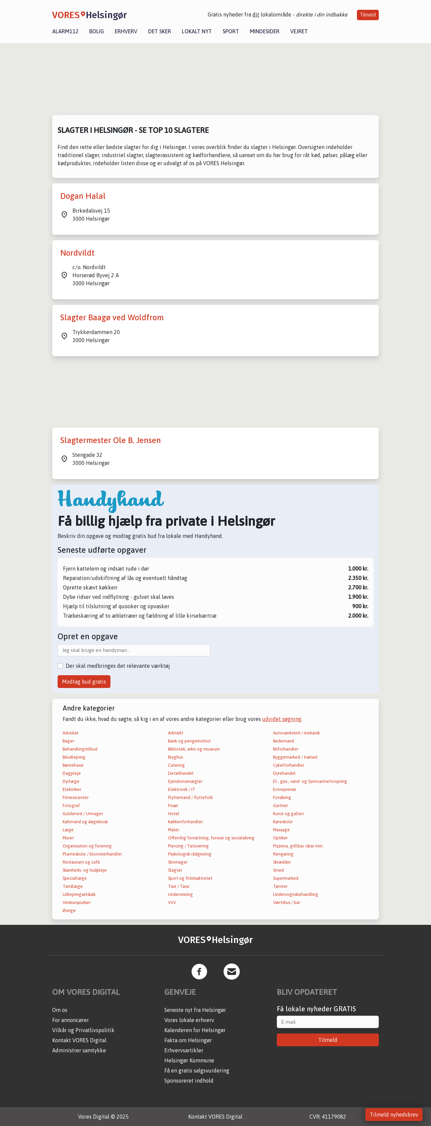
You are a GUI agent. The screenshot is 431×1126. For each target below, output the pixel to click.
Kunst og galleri (288, 813)
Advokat (70, 732)
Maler (173, 829)
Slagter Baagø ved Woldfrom (112, 317)
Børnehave (73, 765)
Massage (281, 829)
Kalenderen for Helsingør (195, 1030)
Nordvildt (77, 252)
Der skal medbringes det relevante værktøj (118, 666)
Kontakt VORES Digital (79, 1040)
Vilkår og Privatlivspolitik (83, 1030)
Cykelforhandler (288, 765)
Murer (68, 837)
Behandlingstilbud (80, 749)
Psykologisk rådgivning (189, 854)
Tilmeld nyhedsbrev (394, 1115)
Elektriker (72, 789)
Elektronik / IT (181, 789)
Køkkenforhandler (185, 821)
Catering (176, 765)
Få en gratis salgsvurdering (196, 1070)
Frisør (173, 805)
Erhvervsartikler (183, 1050)
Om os (59, 1010)
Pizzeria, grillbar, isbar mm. (298, 845)
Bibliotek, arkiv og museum (194, 749)
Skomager (178, 862)
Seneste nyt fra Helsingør (195, 1010)
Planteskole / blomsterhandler (92, 854)
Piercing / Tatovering (188, 845)
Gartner (280, 805)
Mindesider (264, 31)
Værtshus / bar (286, 902)
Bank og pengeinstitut (189, 740)
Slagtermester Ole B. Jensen (110, 440)
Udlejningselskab (79, 894)
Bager (68, 740)
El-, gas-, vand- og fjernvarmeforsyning (310, 781)
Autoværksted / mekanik (296, 732)
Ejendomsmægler (185, 781)
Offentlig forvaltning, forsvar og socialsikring (211, 837)
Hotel (173, 813)
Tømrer (280, 886)
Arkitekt (175, 732)
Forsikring (282, 797)
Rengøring (283, 854)
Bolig (96, 31)
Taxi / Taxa (178, 886)
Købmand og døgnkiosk (85, 821)
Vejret (299, 31)
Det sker (159, 31)
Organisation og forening (87, 845)
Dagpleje (72, 773)
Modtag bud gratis (84, 682)
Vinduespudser (77, 902)
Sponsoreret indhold (188, 1081)
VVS (171, 902)
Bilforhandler (285, 749)
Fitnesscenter (76, 797)
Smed (278, 870)
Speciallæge (75, 878)
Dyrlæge (71, 781)
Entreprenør (284, 789)
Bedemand (283, 740)
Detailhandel (181, 773)
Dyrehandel (284, 773)
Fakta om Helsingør (188, 1040)
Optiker (280, 837)
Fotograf (71, 805)
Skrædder (282, 862)
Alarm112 (65, 31)
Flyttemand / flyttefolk (190, 797)
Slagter (175, 870)
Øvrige (69, 910)
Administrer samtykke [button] (79, 1050)
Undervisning (180, 894)
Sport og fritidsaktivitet (190, 878)
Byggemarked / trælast (295, 757)
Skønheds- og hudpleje (85, 870)
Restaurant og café (81, 862)
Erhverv (126, 31)
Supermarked (285, 878)
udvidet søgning (281, 719)
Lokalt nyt (197, 31)
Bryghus (175, 757)
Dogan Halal (83, 196)
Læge (68, 829)
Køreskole (283, 821)
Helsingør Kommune (189, 1060)
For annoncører (70, 1020)
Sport (231, 31)
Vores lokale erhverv (189, 1020)
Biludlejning (74, 757)
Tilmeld (368, 14)
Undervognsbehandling (295, 894)
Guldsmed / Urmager (83, 813)
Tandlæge (73, 886)
